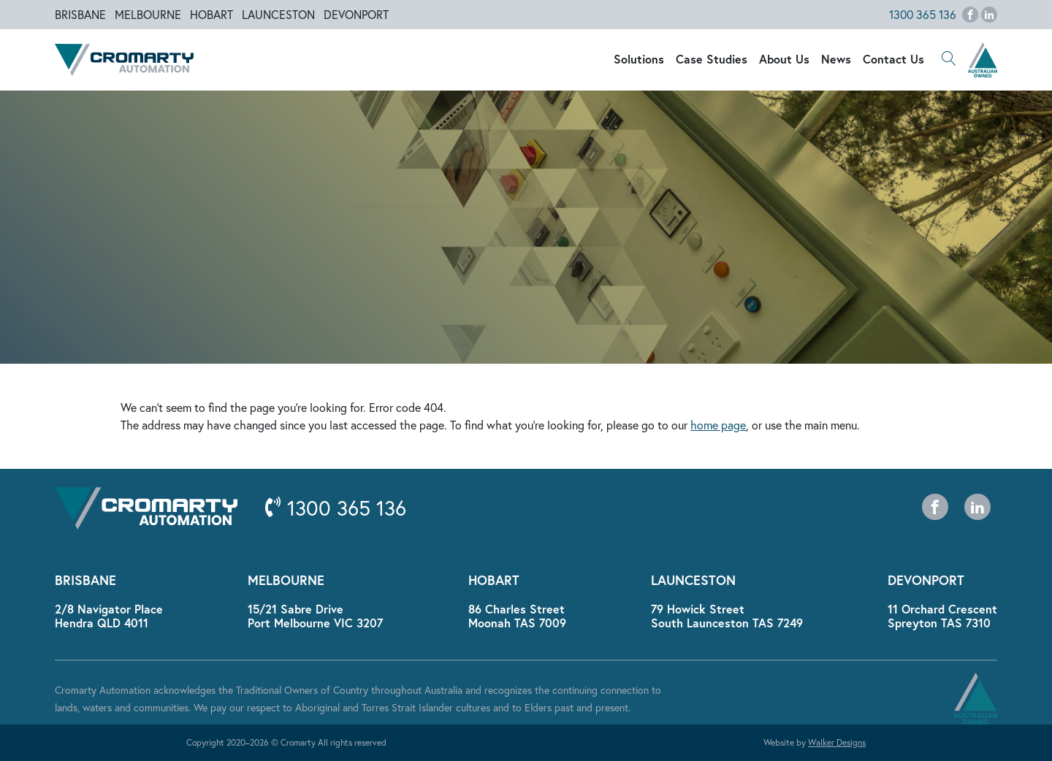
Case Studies (711, 58)
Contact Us (893, 58)
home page (718, 424)
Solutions (639, 58)
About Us (784, 58)
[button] (949, 60)
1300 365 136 (922, 14)
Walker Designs (837, 742)
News (836, 58)
